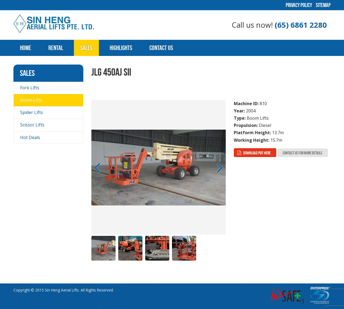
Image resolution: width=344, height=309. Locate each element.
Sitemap (323, 5)
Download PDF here (257, 153)
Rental (55, 47)
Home (25, 47)
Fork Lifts (29, 88)
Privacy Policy (299, 5)
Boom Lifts (31, 100)
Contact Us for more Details (302, 153)
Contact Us (161, 47)
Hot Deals (30, 137)
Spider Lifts (31, 112)
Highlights (121, 47)
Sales (86, 47)
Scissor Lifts (32, 125)
